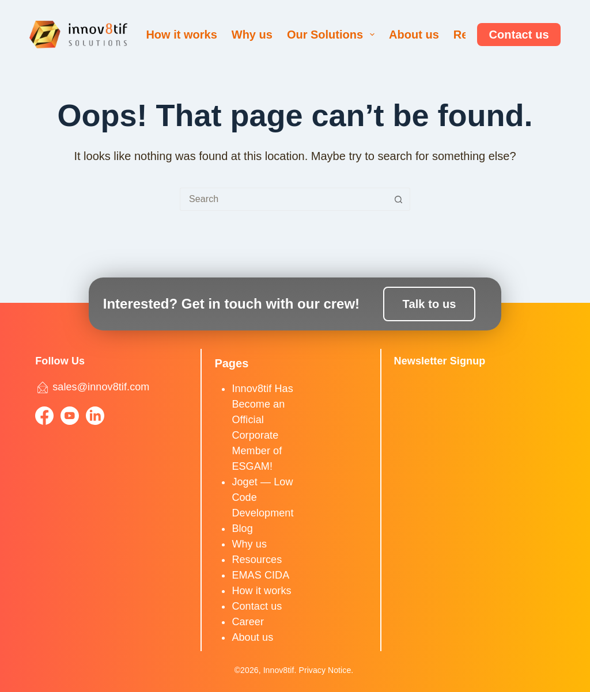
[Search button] (398, 199)
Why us (252, 34)
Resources (257, 559)
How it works (181, 34)
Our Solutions (333, 34)
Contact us (519, 34)
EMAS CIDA (260, 575)
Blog (242, 528)
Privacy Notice (324, 670)
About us (414, 34)
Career (248, 622)
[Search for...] (283, 199)
